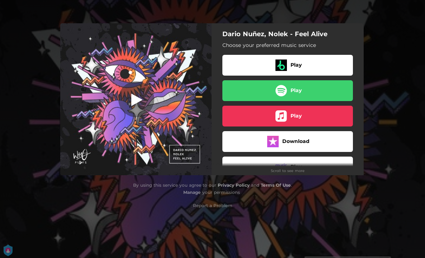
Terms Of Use (276, 185)
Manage (192, 192)
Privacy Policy (234, 185)
